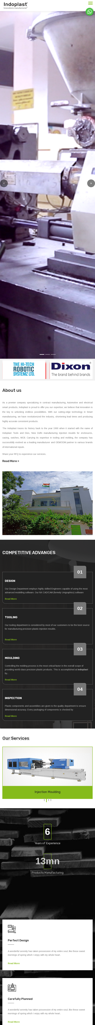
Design (10, 581)
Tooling (11, 617)
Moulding (12, 658)
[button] (4, 183)
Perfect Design (18, 940)
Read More (10, 461)
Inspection (13, 698)
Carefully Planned (20, 999)
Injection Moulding (48, 792)
